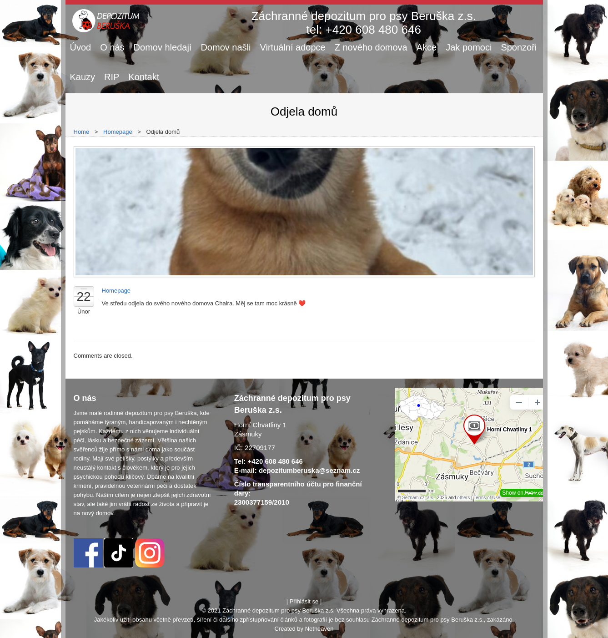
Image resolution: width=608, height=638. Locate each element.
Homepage (117, 131)
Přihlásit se (304, 601)
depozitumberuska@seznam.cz (309, 470)
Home (82, 131)
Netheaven (319, 628)
